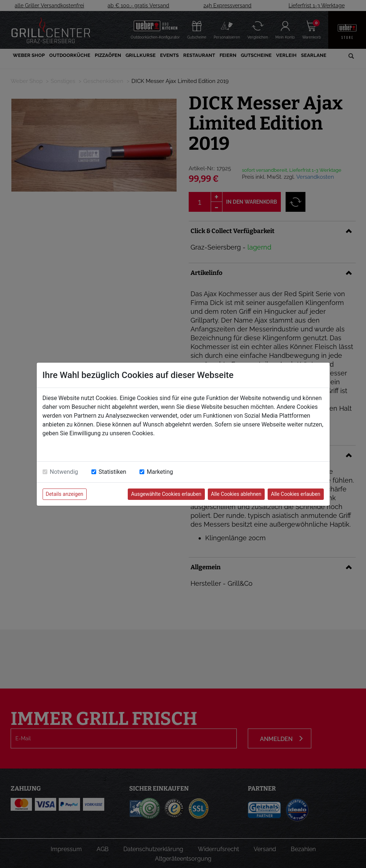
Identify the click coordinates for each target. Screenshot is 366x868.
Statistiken (112, 471)
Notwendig (64, 471)
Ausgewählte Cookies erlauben (166, 494)
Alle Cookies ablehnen (236, 494)
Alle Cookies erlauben (295, 494)
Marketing (160, 471)
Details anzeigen (64, 494)
